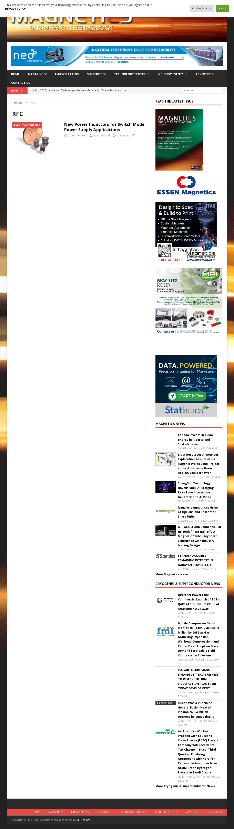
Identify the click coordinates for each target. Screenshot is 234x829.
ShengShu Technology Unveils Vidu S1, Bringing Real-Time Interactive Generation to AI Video (196, 490)
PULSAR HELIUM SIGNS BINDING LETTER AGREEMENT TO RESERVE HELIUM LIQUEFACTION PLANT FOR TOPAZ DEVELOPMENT (199, 679)
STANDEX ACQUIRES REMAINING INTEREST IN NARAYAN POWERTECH (195, 560)
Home (15, 74)
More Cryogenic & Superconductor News (185, 786)
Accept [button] (222, 8)
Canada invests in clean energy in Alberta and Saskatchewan (195, 439)
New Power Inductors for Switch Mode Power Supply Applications (104, 127)
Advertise (203, 74)
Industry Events (170, 74)
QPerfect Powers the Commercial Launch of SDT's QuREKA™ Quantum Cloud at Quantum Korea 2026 (199, 601)
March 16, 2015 (77, 135)
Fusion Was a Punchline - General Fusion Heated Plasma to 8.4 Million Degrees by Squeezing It (196, 710)
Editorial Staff (101, 135)
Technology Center (130, 74)
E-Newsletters (67, 74)
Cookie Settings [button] (201, 8)
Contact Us (20, 83)
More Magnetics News (172, 574)
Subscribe (94, 74)
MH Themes (83, 820)
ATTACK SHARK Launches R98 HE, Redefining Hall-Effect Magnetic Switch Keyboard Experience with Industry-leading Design (199, 536)
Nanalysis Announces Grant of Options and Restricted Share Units (198, 512)
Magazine (35, 74)
